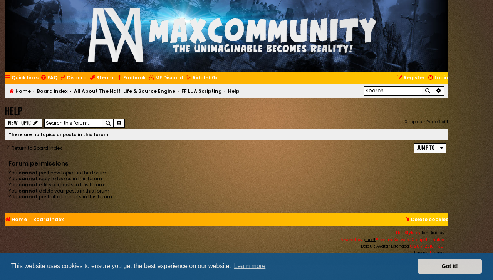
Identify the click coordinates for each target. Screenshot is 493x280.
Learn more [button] (249, 266)
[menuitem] (48, 78)
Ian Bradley (433, 233)
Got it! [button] (450, 266)
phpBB (370, 240)
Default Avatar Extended (385, 246)
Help (13, 111)
